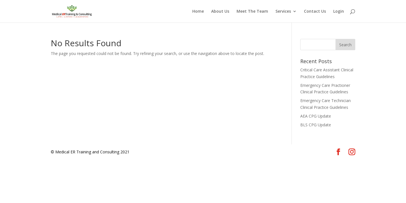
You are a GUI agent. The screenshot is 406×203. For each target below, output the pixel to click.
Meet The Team (252, 11)
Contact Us (315, 11)
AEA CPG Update (315, 116)
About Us (220, 11)
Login (338, 11)
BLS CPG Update (315, 124)
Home (198, 11)
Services (283, 11)
